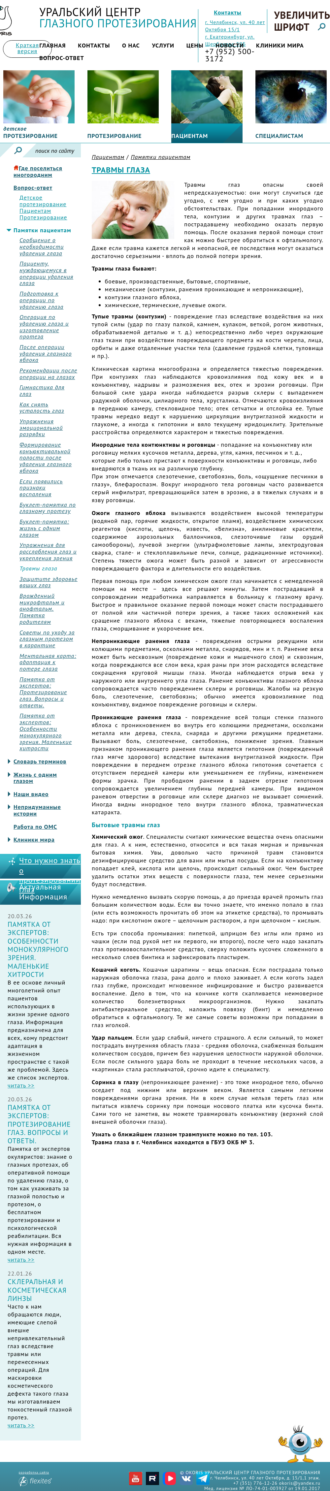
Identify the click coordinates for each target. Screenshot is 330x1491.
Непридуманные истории (37, 810)
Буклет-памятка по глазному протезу (47, 508)
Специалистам (279, 136)
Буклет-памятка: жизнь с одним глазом (44, 528)
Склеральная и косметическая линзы (37, 1290)
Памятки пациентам (42, 230)
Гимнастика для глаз (41, 390)
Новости (229, 45)
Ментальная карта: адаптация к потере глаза (47, 662)
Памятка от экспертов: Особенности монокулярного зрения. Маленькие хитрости (45, 732)
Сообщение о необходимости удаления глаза (41, 246)
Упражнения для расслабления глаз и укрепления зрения (48, 551)
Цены (195, 45)
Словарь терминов (40, 761)
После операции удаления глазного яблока (45, 353)
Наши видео (31, 794)
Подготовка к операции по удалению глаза (41, 300)
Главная (52, 45)
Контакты (227, 12)
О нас (131, 45)
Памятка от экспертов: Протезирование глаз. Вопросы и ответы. (43, 692)
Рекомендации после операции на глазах (48, 373)
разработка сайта (35, 1478)
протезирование (30, 132)
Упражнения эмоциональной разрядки (41, 428)
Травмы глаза (38, 568)
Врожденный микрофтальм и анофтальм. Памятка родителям (42, 609)
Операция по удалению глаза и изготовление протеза (44, 327)
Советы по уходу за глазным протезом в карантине (47, 639)
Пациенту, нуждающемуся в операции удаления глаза (46, 273)
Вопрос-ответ (61, 58)
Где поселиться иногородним (38, 171)
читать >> (21, 1085)
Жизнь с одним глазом (35, 778)
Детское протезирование (43, 201)
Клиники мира (280, 45)
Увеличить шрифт (302, 21)
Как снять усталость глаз (41, 407)
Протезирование (114, 136)
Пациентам (189, 136)
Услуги (163, 45)
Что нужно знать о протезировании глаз (50, 875)
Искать (18, 150)
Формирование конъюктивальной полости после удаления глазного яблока (45, 457)
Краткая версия (27, 48)
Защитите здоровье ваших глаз (48, 582)
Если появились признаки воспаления (41, 488)
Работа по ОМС (35, 827)
